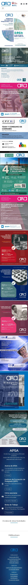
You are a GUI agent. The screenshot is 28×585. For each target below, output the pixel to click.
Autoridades (14, 576)
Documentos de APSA (14, 559)
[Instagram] (24, 4)
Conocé (8, 475)
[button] (2, 292)
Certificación (14, 578)
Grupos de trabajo (14, 569)
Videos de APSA (14, 561)
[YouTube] (26, 4)
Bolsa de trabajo (14, 562)
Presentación (14, 574)
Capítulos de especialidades (14, 567)
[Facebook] (21, 4)
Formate (8, 489)
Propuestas (9, 512)
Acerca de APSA (14, 557)
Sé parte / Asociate (11, 500)
